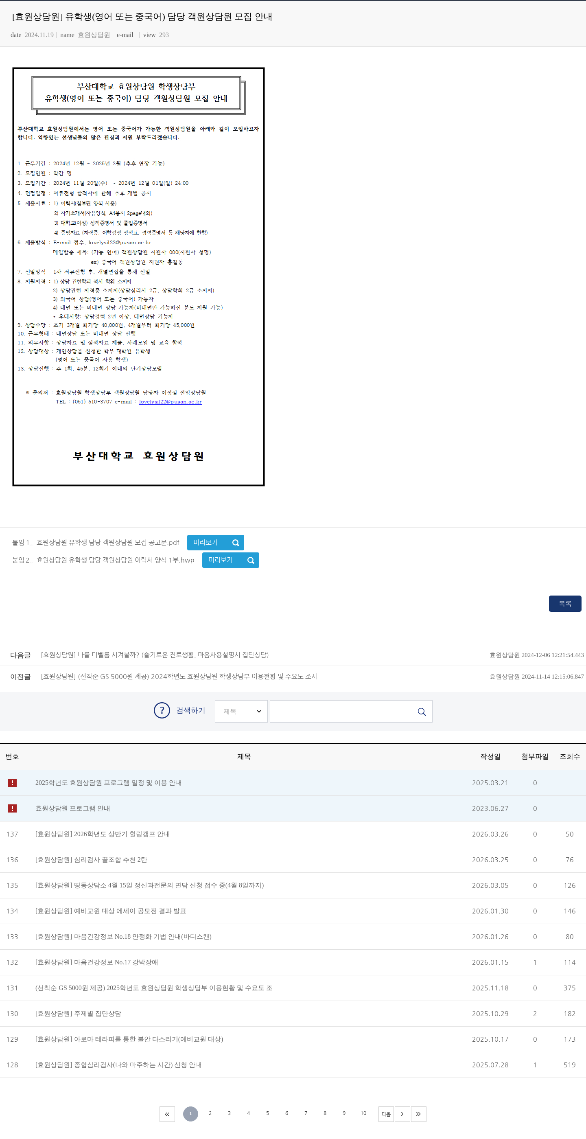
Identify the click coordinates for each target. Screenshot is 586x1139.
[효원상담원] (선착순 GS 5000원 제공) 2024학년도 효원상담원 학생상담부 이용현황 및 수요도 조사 (312, 676)
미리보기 (205, 542)
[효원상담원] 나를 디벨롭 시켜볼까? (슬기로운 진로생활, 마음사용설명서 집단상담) (312, 655)
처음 (167, 1114)
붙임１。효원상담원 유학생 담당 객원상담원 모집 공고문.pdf (96, 542)
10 (363, 1113)
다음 (402, 1114)
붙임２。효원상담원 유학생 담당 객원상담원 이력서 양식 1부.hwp (104, 560)
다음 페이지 (386, 1116)
